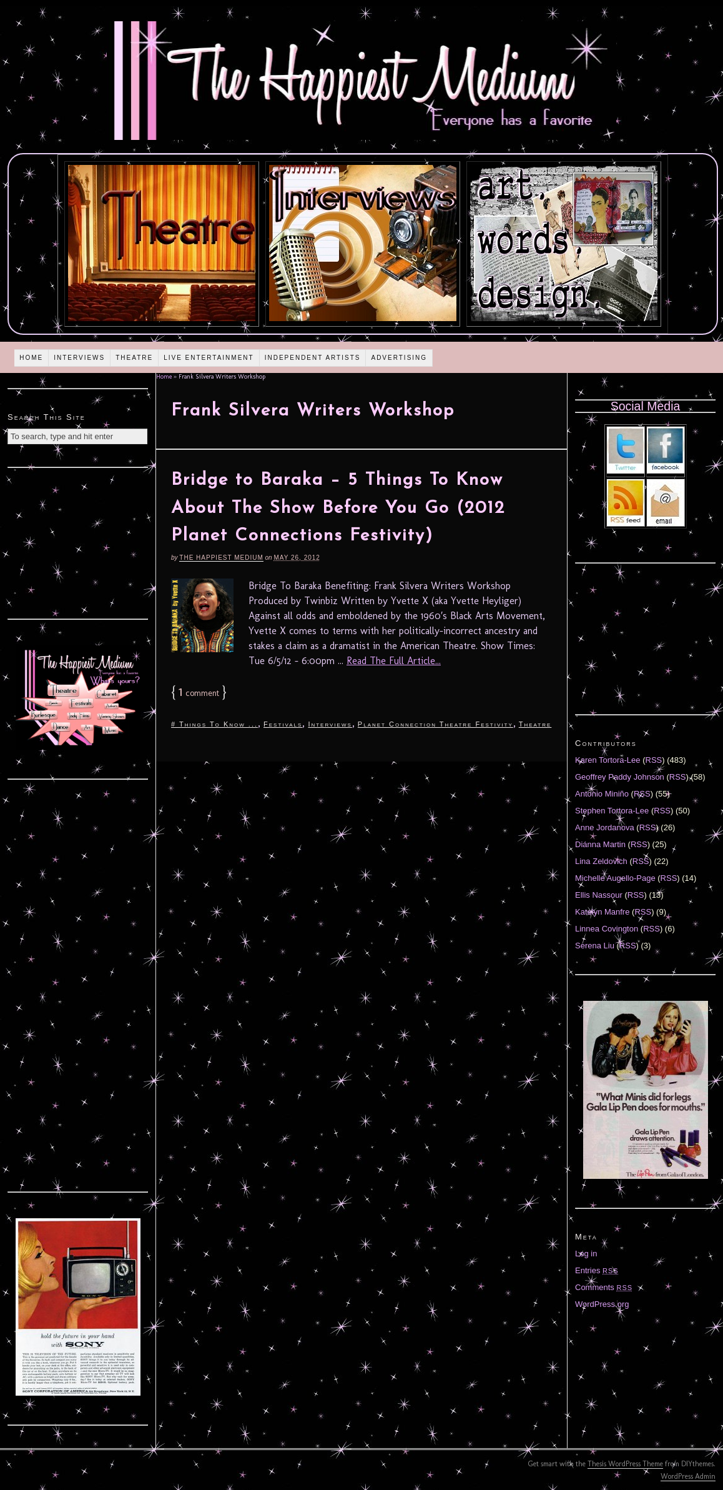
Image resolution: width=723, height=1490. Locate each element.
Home (31, 357)
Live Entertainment (209, 357)
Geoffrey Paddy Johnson (619, 777)
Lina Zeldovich (601, 861)
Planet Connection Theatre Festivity (435, 724)
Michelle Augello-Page (615, 878)
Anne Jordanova (604, 827)
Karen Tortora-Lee (608, 760)
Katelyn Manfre (602, 911)
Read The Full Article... (394, 661)
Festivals (282, 724)
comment (199, 693)
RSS (654, 760)
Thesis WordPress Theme (625, 1463)
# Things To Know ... (214, 724)
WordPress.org (602, 1304)
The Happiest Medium (221, 557)
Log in (586, 1253)
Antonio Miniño (602, 793)
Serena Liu (594, 945)
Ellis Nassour (598, 895)
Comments (603, 1287)
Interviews (79, 357)
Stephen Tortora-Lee (612, 810)
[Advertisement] (78, 541)
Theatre (134, 357)
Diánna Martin (600, 844)
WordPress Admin (688, 1476)
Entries (597, 1270)
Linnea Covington (606, 928)
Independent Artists (313, 357)
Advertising (399, 357)
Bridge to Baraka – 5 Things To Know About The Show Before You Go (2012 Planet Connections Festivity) (338, 508)
